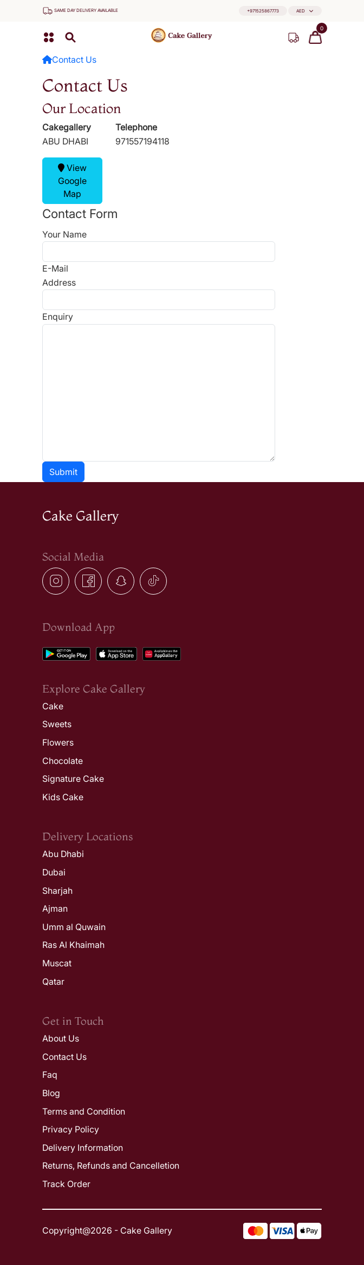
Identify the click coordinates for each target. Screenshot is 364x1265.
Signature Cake (73, 778)
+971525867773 (263, 11)
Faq (49, 1074)
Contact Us (74, 59)
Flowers (58, 742)
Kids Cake (62, 797)
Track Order (66, 1183)
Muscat (57, 963)
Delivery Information (82, 1147)
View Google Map (72, 180)
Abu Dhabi (63, 853)
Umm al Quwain (74, 926)
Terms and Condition (83, 1111)
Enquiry (57, 316)
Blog (51, 1093)
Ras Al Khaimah (73, 944)
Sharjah (57, 890)
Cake (52, 706)
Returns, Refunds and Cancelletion (110, 1165)
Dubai (54, 872)
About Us (60, 1038)
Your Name (64, 234)
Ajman (55, 908)
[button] (305, 11)
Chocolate (62, 760)
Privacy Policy (70, 1129)
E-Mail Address (59, 275)
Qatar (53, 981)
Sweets (57, 724)
